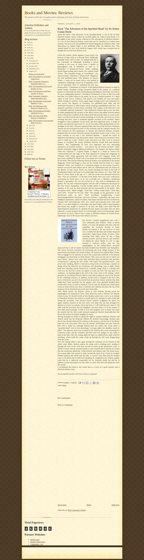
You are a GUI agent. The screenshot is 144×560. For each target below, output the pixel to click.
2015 (29, 55)
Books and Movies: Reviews (49, 12)
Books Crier (34, 540)
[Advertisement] (79, 483)
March (31, 136)
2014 (29, 58)
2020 (29, 42)
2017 (29, 50)
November (32, 63)
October (32, 66)
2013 (29, 144)
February (32, 138)
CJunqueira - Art (36, 544)
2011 (29, 149)
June (30, 128)
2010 (29, 152)
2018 (29, 47)
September (32, 69)
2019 (29, 45)
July (30, 125)
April (31, 133)
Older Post (115, 505)
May (30, 131)
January (31, 141)
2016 (29, 53)
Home (89, 505)
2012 (29, 146)
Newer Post (62, 505)
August (31, 71)
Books (64, 385)
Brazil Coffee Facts (37, 542)
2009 (29, 154)
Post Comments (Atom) (77, 510)
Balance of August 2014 (36, 74)
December (32, 61)
